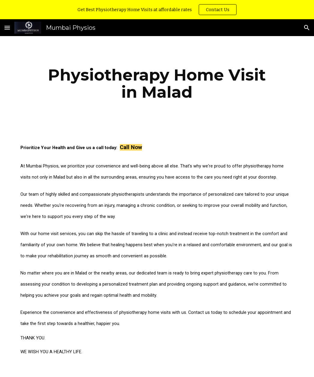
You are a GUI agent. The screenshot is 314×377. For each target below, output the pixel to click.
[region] (157, 9)
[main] (157, 83)
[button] (7, 27)
